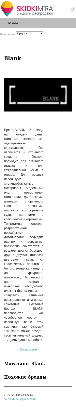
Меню (13, 23)
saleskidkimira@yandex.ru (20, 399)
